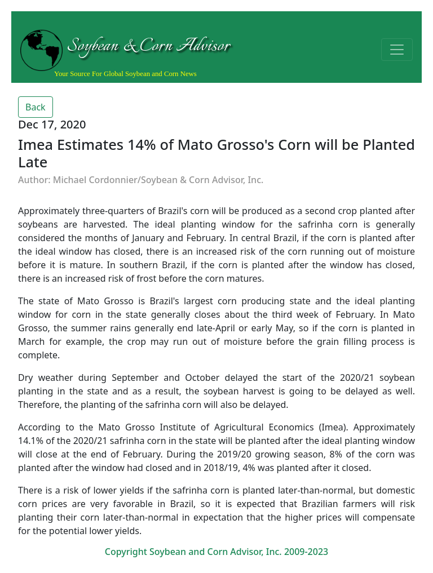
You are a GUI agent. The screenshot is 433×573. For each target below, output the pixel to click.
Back (35, 107)
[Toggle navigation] (397, 49)
